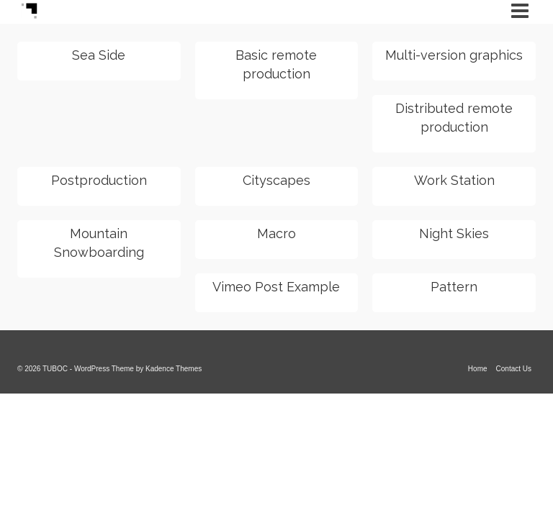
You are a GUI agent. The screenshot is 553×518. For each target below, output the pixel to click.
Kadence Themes (173, 369)
